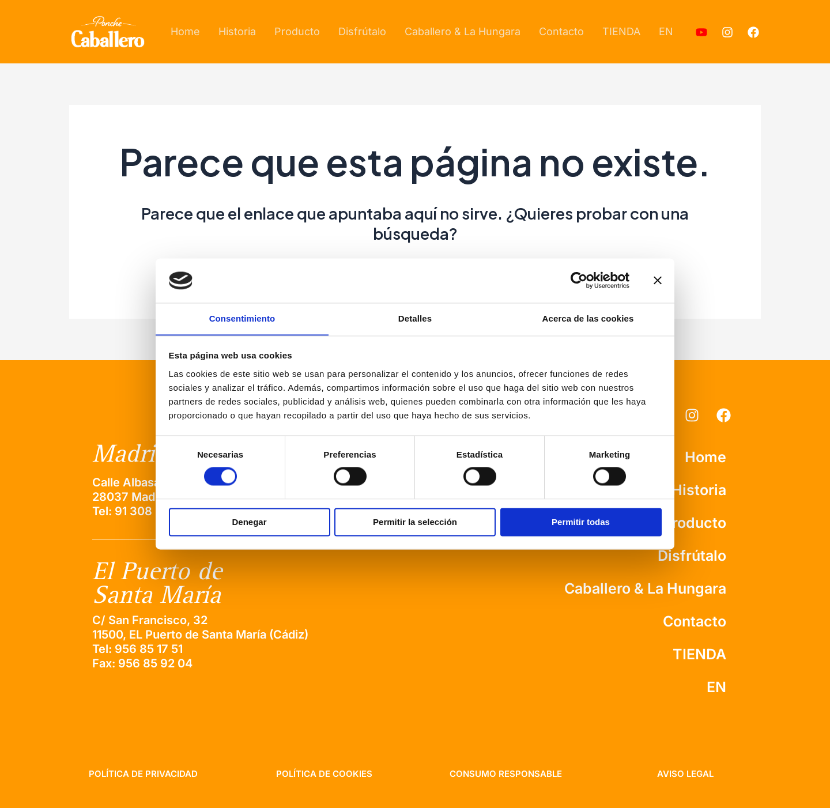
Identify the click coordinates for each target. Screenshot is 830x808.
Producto (297, 31)
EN (666, 31)
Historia (237, 31)
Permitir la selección (415, 522)
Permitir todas (581, 522)
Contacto (561, 31)
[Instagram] (727, 32)
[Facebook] (753, 32)
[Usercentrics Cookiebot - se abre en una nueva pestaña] (579, 280)
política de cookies (324, 773)
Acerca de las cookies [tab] (588, 318)
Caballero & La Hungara (462, 31)
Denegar (249, 522)
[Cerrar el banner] (658, 280)
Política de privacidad (143, 773)
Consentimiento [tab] (242, 318)
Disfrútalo (362, 31)
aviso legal (685, 773)
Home (185, 31)
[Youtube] (701, 32)
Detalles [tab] (415, 318)
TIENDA (621, 31)
